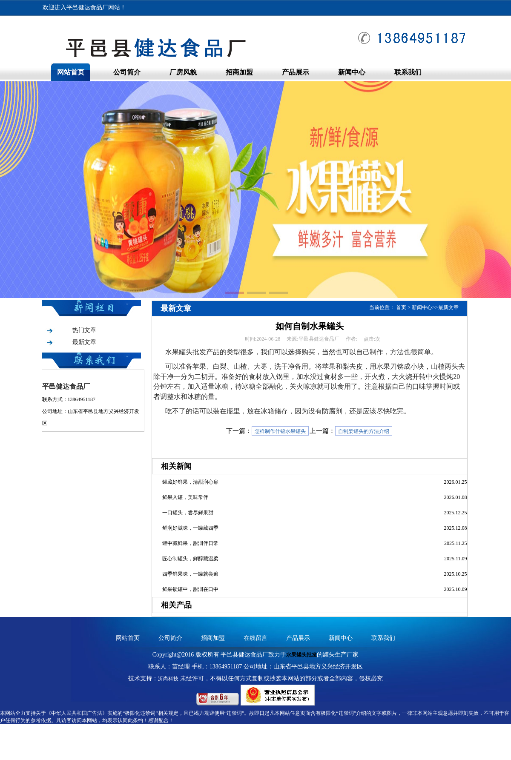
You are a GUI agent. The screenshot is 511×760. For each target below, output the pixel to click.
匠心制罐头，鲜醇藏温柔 (190, 559)
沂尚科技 (168, 679)
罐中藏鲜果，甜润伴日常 (190, 543)
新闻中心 (351, 72)
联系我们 (408, 72)
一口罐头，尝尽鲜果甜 (187, 513)
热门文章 (84, 330)
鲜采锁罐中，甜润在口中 (190, 589)
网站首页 (70, 72)
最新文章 (84, 342)
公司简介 (127, 72)
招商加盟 (239, 72)
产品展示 (295, 72)
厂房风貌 (183, 72)
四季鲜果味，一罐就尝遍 (190, 574)
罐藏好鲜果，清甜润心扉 (190, 482)
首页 (401, 307)
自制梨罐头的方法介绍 (363, 431)
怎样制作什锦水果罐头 (280, 431)
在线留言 (255, 638)
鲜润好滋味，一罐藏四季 (190, 528)
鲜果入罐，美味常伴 (185, 497)
